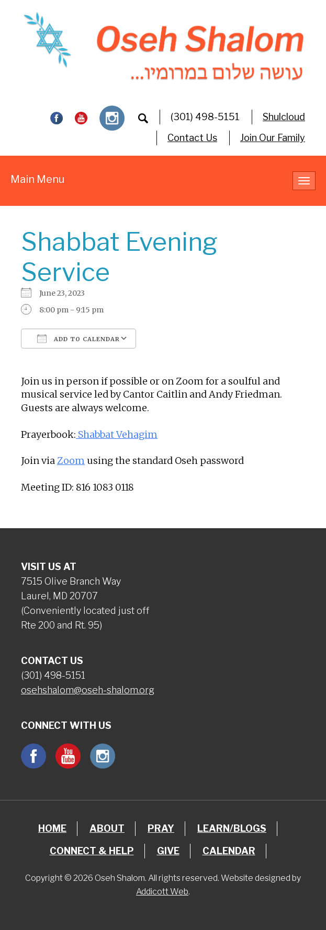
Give (168, 850)
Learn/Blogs (231, 828)
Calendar (229, 850)
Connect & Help (92, 850)
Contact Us (192, 137)
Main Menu (37, 179)
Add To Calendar (78, 338)
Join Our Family (272, 137)
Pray (161, 828)
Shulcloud (284, 116)
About (107, 828)
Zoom (71, 461)
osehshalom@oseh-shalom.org (87, 689)
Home (52, 828)
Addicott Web (162, 892)
